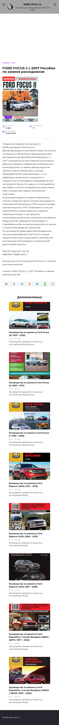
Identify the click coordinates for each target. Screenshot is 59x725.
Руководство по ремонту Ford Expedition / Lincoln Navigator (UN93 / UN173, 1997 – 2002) (29, 637)
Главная (6, 63)
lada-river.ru (32, 4)
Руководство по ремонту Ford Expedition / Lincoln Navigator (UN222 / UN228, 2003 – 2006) (29, 690)
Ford (13, 63)
